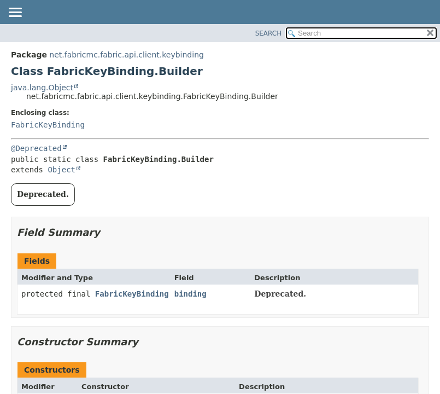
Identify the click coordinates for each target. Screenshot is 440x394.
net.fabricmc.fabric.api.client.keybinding (126, 54)
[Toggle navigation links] (14, 13)
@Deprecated (36, 148)
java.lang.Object (42, 87)
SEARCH (268, 33)
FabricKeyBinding (48, 124)
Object (61, 169)
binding (190, 293)
